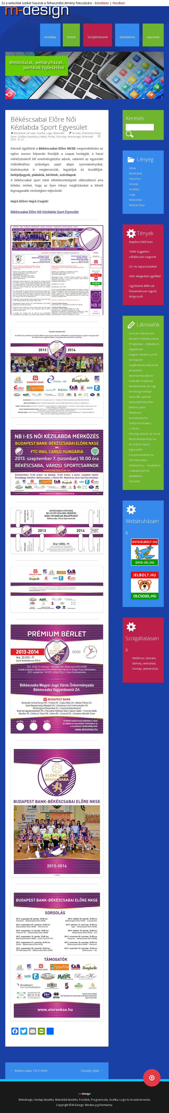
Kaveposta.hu (138, 418)
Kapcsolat (153, 37)
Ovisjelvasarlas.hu (141, 455)
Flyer (14, 136)
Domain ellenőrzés (141, 333)
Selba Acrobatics (140, 423)
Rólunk (71, 37)
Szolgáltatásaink (98, 37)
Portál (51, 136)
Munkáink (20, 133)
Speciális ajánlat (140, 397)
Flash (97, 133)
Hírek (132, 168)
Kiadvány (33, 136)
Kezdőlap (50, 37)
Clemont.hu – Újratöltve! (145, 465)
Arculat (31, 133)
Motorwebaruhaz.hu (142, 439)
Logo (49, 133)
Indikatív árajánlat (141, 381)
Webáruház (137, 205)
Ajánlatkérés (127, 37)
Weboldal (58, 133)
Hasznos (135, 179)
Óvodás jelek (92, 1071)
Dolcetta (134, 481)
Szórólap (61, 136)
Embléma (87, 133)
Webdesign (74, 136)
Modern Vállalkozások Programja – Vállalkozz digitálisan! (144, 344)
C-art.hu (134, 428)
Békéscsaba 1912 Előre (29, 1071)
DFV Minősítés (138, 460)
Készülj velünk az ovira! (144, 434)
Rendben (118, 3)
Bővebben (102, 3)
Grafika (41, 133)
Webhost (135, 412)
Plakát (42, 136)
